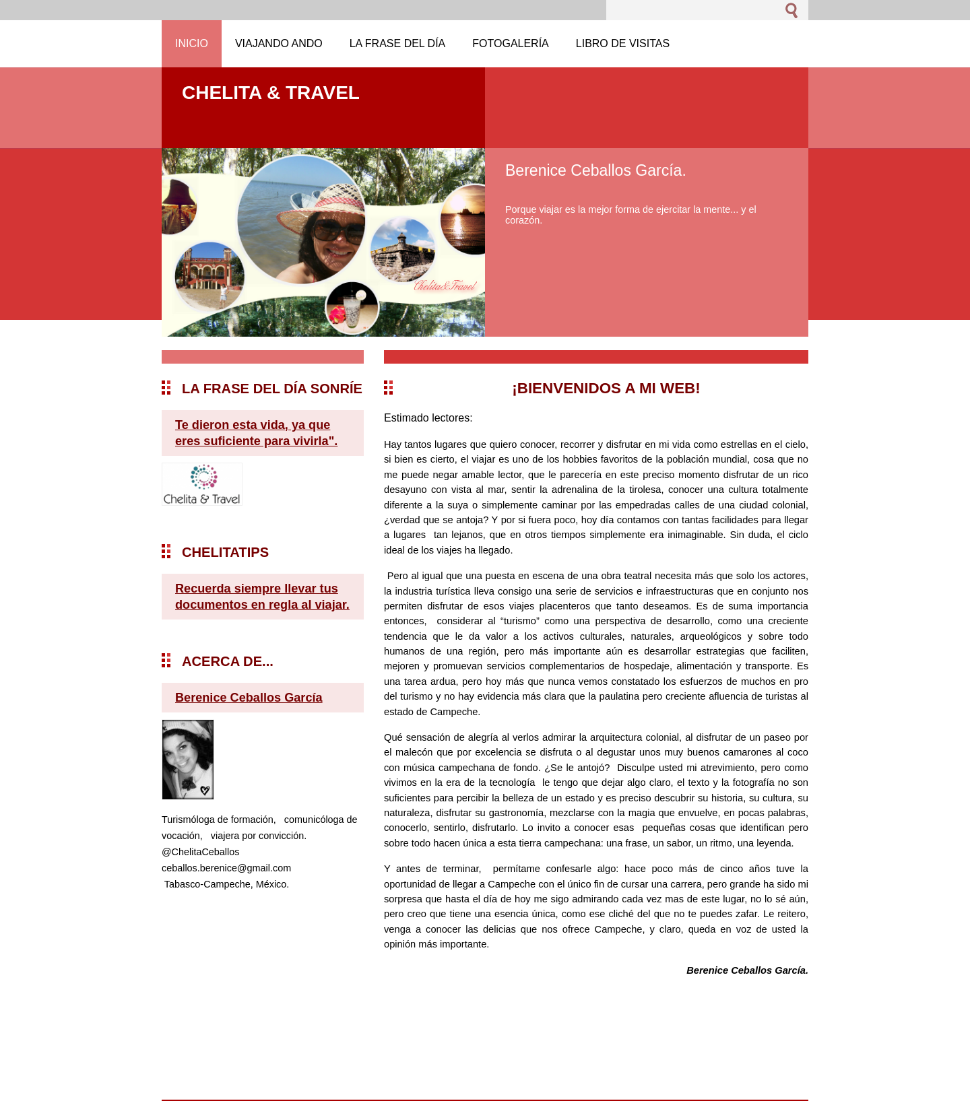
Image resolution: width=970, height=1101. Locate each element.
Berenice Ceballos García (249, 697)
